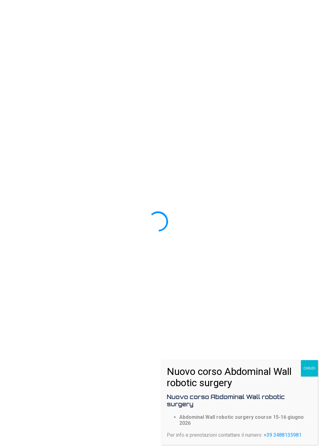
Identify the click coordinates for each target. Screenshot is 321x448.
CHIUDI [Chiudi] (309, 368)
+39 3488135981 (283, 435)
